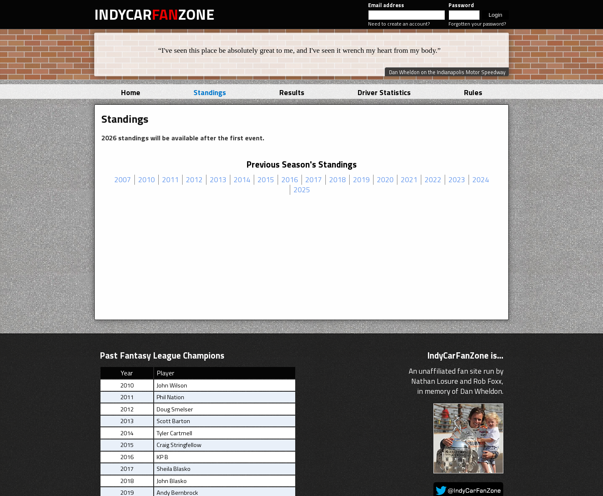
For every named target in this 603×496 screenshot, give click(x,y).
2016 (289, 180)
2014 (242, 180)
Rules (473, 92)
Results (291, 92)
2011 (170, 180)
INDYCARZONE (154, 14)
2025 (302, 190)
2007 (122, 180)
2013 (218, 180)
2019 (361, 180)
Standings (209, 92)
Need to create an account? (399, 24)
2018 (337, 180)
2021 (409, 180)
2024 (480, 180)
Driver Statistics (384, 92)
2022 (433, 180)
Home (130, 92)
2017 (313, 180)
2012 (194, 180)
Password (461, 5)
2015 (266, 180)
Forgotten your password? (477, 24)
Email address (386, 5)
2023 (456, 180)
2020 (385, 180)
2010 (146, 180)
